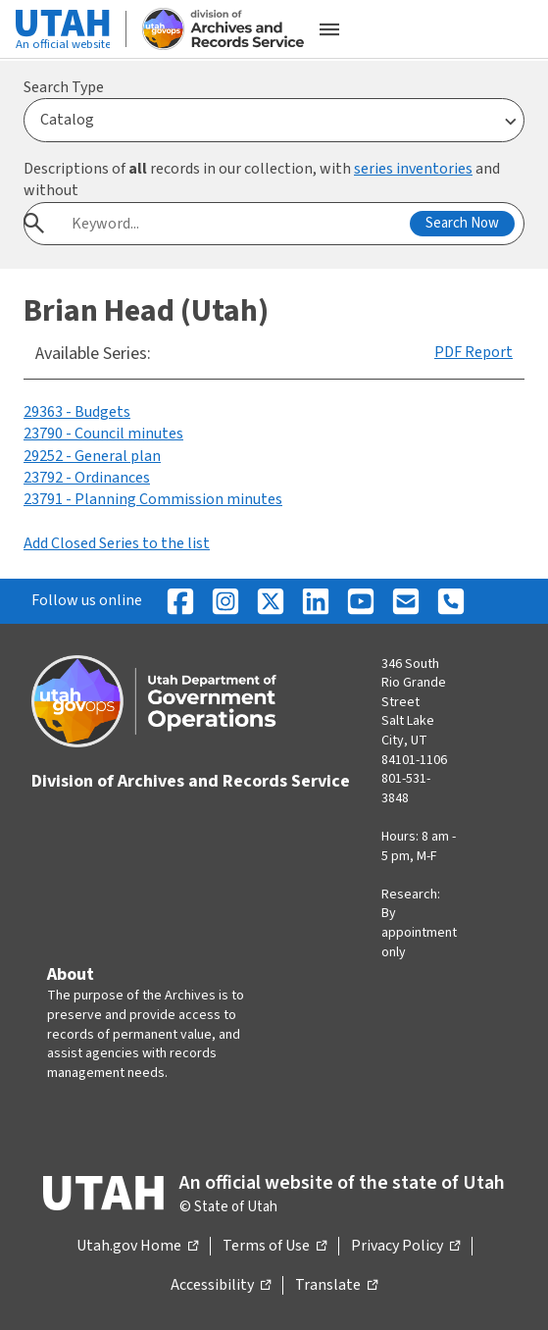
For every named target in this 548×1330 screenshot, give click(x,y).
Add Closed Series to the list (117, 543)
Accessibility (221, 1286)
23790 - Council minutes (103, 433)
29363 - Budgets (77, 412)
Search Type (64, 87)
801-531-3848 (405, 788)
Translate (336, 1286)
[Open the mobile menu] (329, 29)
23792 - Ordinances (87, 477)
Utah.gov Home (137, 1246)
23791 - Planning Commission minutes (153, 499)
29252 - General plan (92, 456)
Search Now (462, 223)
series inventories (413, 168)
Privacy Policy (405, 1246)
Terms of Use (274, 1246)
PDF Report (473, 352)
